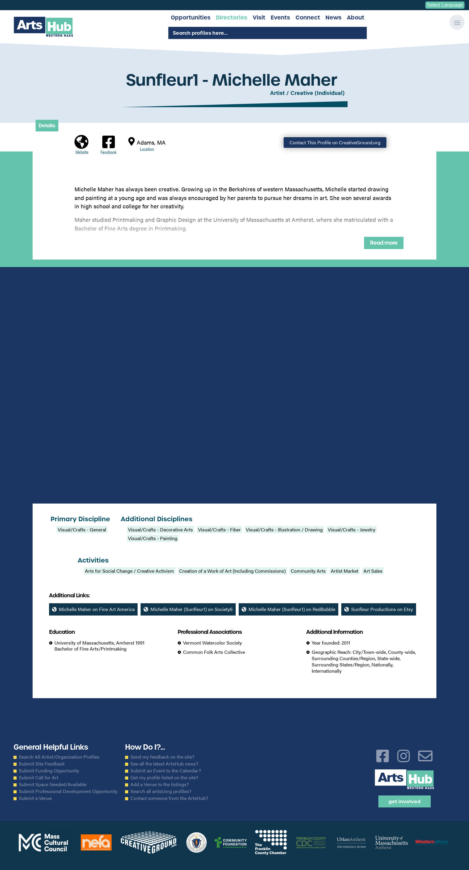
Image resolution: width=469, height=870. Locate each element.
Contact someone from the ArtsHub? (169, 798)
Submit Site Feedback (42, 763)
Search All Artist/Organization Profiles (59, 756)
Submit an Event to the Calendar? (165, 770)
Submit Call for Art (38, 777)
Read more (384, 242)
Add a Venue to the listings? (159, 784)
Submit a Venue (35, 798)
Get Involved (405, 801)
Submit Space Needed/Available (52, 784)
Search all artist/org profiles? (160, 791)
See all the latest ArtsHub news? (164, 763)
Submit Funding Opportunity (49, 770)
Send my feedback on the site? (162, 756)
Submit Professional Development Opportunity (68, 791)
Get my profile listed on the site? (164, 777)
